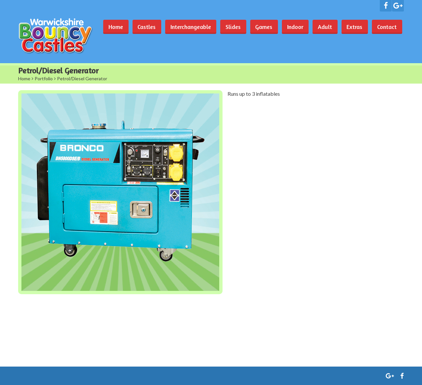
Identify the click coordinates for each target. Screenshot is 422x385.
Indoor (293, 26)
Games (261, 26)
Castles (143, 26)
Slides (230, 26)
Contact (386, 26)
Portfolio (44, 78)
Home (111, 26)
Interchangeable (187, 26)
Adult (323, 26)
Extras (354, 26)
